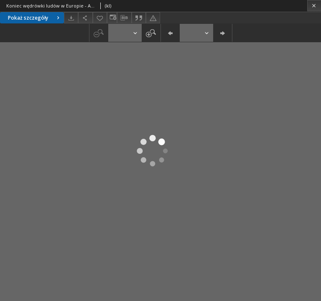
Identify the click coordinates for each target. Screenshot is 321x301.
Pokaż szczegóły (34, 17)
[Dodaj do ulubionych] (100, 17)
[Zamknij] (314, 5)
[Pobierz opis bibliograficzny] (124, 18)
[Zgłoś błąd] (153, 17)
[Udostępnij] (85, 17)
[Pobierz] (71, 17)
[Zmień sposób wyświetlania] (112, 17)
